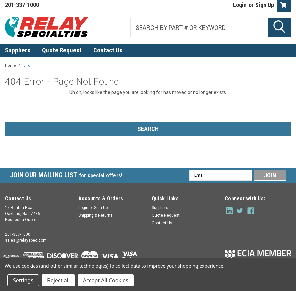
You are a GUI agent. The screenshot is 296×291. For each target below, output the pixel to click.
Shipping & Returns (95, 215)
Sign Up (264, 4)
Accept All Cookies (105, 280)
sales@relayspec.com (26, 240)
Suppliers (17, 50)
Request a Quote (20, 219)
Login (240, 4)
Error (27, 65)
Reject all (58, 280)
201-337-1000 (17, 234)
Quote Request (62, 50)
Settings (23, 280)
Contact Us (107, 50)
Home (10, 65)
